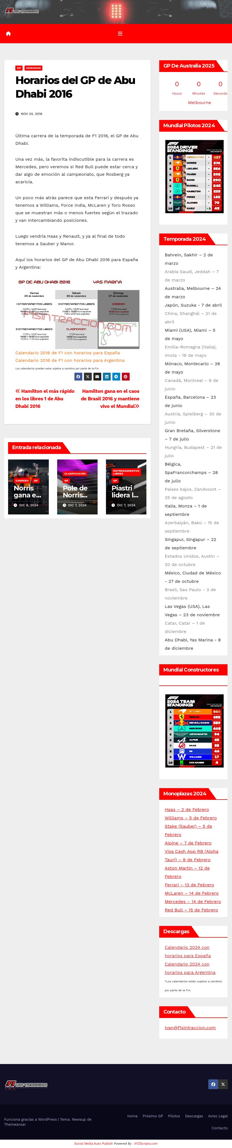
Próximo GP (153, 1116)
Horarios (33, 67)
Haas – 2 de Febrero (187, 809)
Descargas (194, 1116)
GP (19, 67)
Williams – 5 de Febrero (191, 817)
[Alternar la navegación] (120, 33)
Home (132, 1116)
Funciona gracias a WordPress (31, 1119)
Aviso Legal (218, 1116)
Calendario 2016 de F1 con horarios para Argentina (70, 360)
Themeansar (15, 1124)
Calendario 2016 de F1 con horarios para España (67, 352)
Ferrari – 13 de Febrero (189, 884)
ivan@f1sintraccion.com (190, 1027)
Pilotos (174, 1116)
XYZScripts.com (146, 1143)
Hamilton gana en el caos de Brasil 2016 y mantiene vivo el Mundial (110, 398)
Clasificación (75, 473)
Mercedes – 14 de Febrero (193, 901)
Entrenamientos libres (126, 472)
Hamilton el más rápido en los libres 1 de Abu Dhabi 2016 (44, 398)
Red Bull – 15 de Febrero (191, 910)
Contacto (220, 1128)
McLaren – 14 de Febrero (192, 893)
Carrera (21, 480)
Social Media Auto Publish (93, 1143)
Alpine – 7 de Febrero (188, 843)
